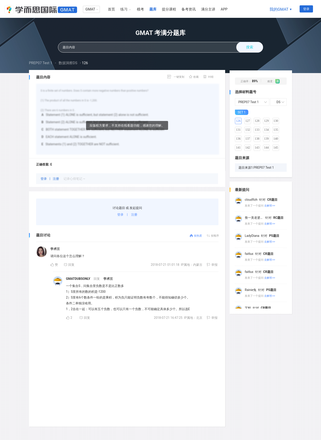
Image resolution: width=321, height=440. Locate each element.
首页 (111, 9)
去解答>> (269, 205)
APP (224, 9)
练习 (124, 9)
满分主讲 (208, 9)
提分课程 (169, 9)
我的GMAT (279, 9)
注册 (56, 178)
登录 (306, 9)
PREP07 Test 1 (40, 63)
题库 (152, 9)
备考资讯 (188, 9)
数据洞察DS (68, 63)
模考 (140, 9)
